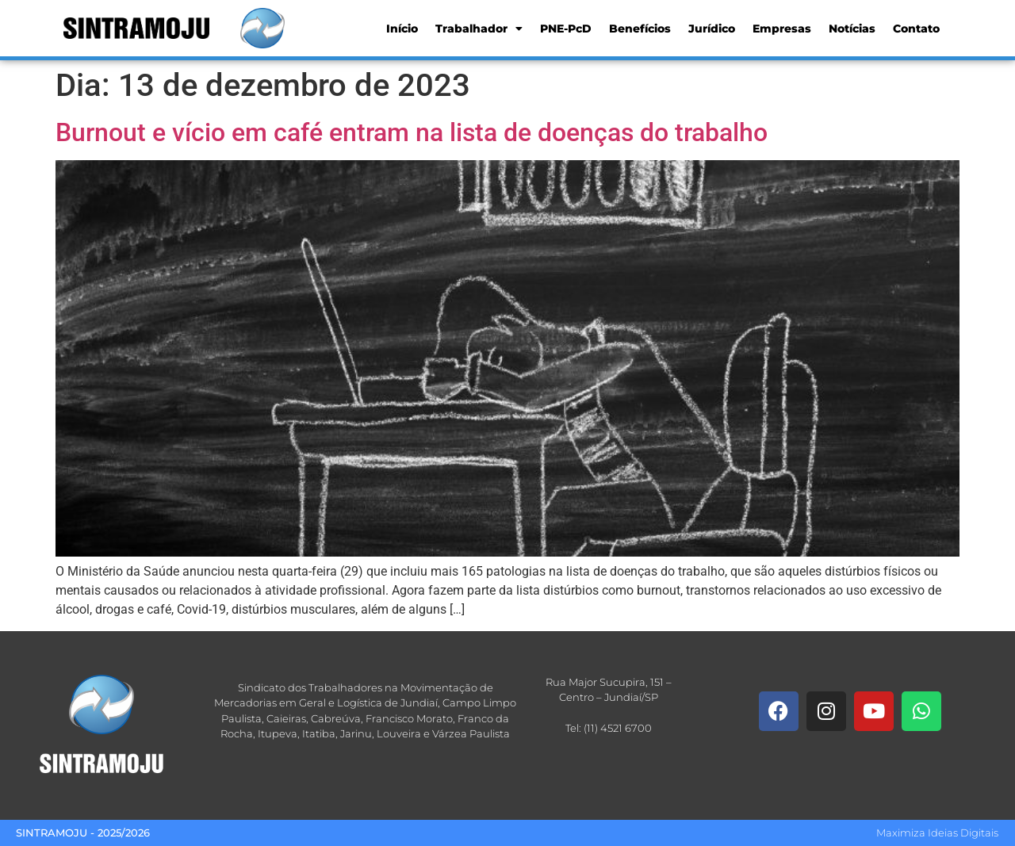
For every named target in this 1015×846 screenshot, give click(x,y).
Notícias (852, 28)
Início (402, 28)
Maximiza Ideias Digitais (937, 832)
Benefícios (640, 28)
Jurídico (711, 28)
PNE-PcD (566, 28)
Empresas (782, 28)
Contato (916, 28)
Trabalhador (479, 28)
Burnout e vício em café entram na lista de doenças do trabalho (412, 132)
